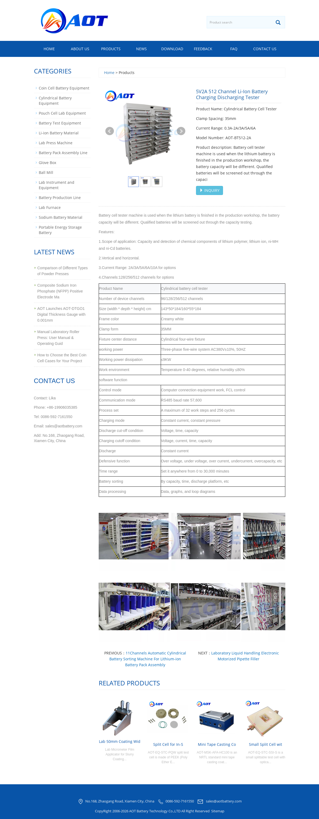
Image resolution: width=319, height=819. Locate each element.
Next (181, 131)
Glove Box (47, 162)
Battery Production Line (60, 197)
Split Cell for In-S (168, 744)
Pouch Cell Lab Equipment (62, 113)
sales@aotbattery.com (224, 801)
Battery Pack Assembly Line (63, 152)
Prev (109, 131)
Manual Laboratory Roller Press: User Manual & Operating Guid (58, 338)
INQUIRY (209, 190)
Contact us (264, 48)
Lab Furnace (50, 207)
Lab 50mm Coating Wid (119, 741)
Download (172, 48)
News (141, 48)
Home (49, 48)
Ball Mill (46, 172)
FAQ (233, 48)
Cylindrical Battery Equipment (55, 100)
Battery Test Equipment (60, 123)
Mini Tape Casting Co (217, 744)
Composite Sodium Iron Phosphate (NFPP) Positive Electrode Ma (60, 291)
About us (80, 48)
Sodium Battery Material (60, 217)
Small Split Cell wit (265, 744)
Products (111, 48)
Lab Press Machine (55, 142)
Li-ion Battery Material (59, 132)
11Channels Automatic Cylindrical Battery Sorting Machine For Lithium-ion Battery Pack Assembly (147, 658)
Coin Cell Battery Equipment (64, 88)
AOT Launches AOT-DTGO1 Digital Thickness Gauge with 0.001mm (61, 314)
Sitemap (217, 811)
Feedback (203, 48)
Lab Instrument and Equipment (56, 185)
